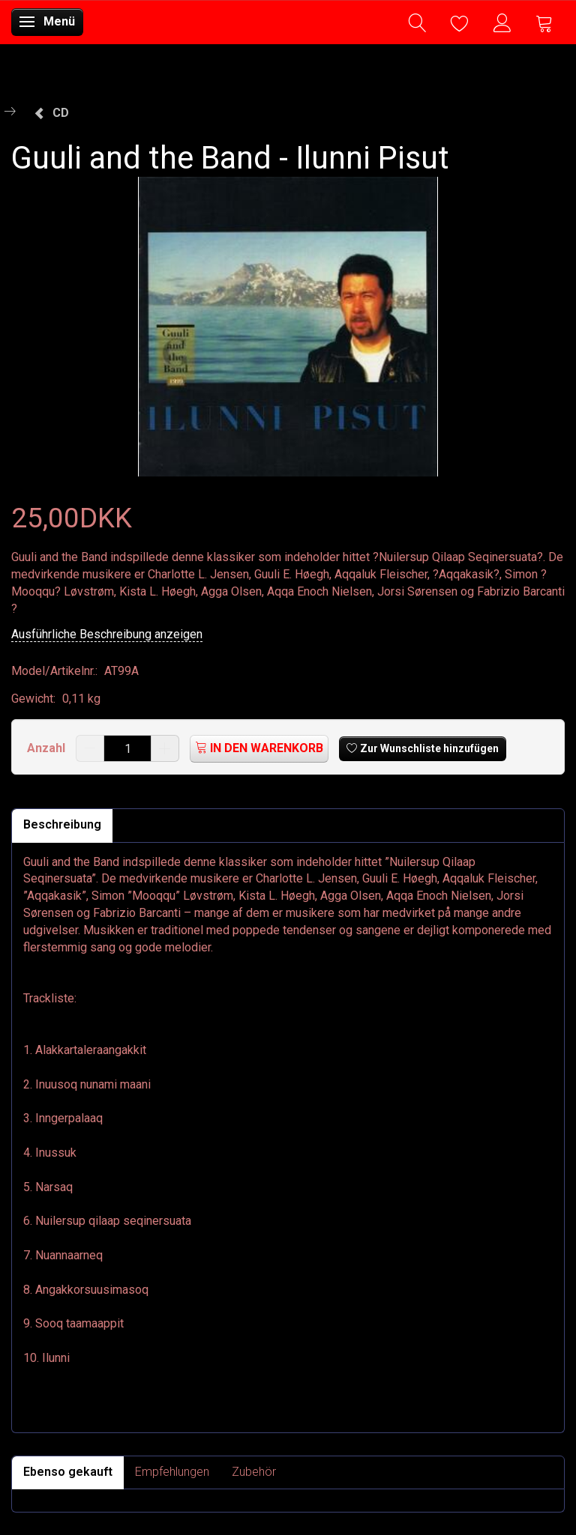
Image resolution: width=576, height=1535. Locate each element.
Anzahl (47, 748)
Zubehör (254, 1472)
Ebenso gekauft (67, 1472)
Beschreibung (62, 824)
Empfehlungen (172, 1472)
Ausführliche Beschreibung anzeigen (106, 634)
